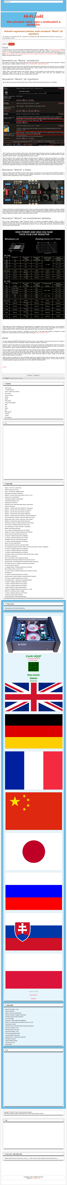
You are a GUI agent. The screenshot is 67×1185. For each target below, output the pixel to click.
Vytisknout (58, 36)
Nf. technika (8, 393)
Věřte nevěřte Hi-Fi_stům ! (42, 332)
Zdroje (6, 399)
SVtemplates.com (36, 1178)
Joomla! (6, 1113)
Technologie (8, 400)
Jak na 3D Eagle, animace (36, 54)
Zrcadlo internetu (10, 389)
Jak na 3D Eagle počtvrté (50, 54)
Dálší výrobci (8, 412)
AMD (6, 404)
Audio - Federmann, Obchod (12, 391)
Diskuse (5, 367)
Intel (6, 406)
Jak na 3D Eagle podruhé (21, 54)
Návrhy (21, 378)
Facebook (33, 998)
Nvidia (6, 408)
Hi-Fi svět (33, 16)
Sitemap (33, 678)
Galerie (6, 397)
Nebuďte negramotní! (54, 49)
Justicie (7, 415)
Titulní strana (8, 388)
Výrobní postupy (14, 378)
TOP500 (7, 413)
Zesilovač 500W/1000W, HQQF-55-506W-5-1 (36, 64)
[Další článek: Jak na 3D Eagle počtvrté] (36, 375)
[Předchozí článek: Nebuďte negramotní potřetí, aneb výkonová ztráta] (30, 375)
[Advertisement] (33, 7)
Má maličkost (8, 417)
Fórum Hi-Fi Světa (33, 991)
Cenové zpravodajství (10, 402)
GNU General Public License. (36, 1113)
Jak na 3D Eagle (10, 54)
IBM (6, 410)
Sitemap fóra (33, 680)
